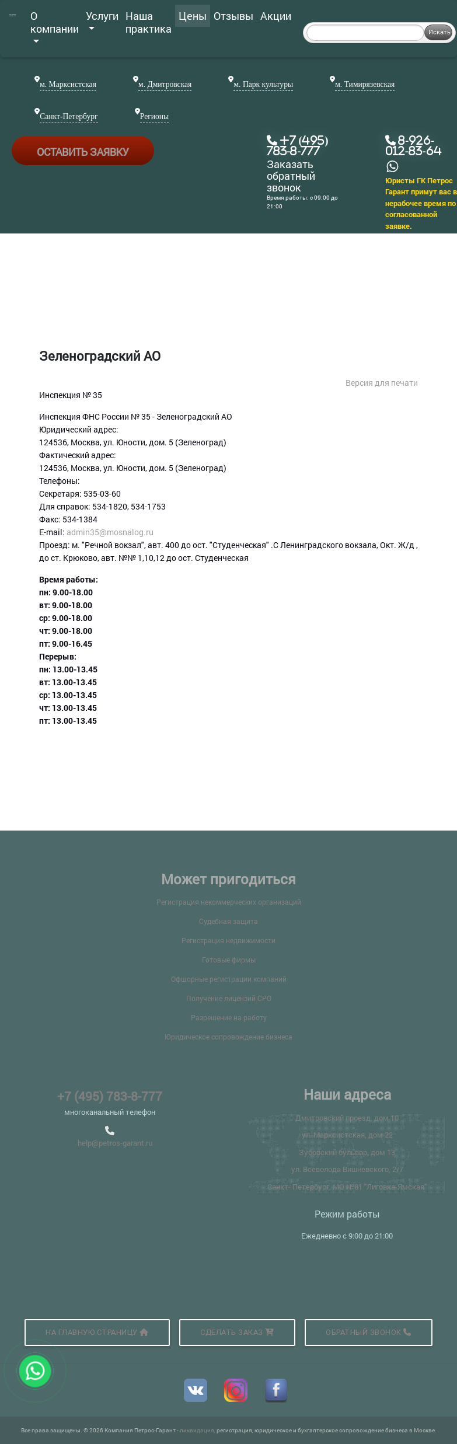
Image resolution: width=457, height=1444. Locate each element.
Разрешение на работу (229, 1017)
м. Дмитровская (164, 84)
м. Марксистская (68, 84)
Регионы (154, 116)
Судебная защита (228, 921)
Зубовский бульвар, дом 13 (347, 1152)
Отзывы (233, 16)
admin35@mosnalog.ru (110, 532)
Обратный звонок (368, 1332)
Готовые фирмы (229, 959)
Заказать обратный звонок (291, 176)
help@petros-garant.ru (115, 1143)
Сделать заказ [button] (237, 1332)
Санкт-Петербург (68, 116)
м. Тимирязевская (365, 84)
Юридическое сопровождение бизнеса (228, 1036)
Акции (275, 16)
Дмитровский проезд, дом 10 (347, 1117)
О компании (54, 26)
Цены (193, 16)
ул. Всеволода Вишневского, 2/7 (347, 1169)
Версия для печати (382, 382)
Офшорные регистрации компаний (229, 978)
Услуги (102, 19)
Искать (439, 31)
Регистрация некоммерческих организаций (228, 901)
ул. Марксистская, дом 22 (347, 1134)
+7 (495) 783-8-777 (109, 1096)
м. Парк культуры (263, 84)
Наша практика (148, 22)
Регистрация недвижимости (228, 940)
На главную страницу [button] (97, 1332)
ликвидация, (198, 1430)
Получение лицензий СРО (228, 998)
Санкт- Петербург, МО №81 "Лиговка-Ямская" (347, 1186)
